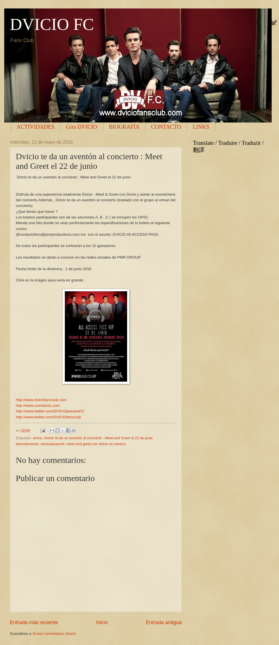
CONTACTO (166, 127)
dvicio (37, 438)
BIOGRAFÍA (124, 127)
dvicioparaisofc (53, 444)
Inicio (102, 622)
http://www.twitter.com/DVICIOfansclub (48, 417)
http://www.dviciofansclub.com (41, 400)
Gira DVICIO (81, 127)
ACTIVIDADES (35, 127)
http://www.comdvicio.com (37, 405)
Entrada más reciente (34, 622)
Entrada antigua (164, 622)
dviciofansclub (27, 444)
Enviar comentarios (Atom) (54, 633)
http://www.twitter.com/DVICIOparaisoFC (50, 411)
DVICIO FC (52, 24)
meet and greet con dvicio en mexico (96, 444)
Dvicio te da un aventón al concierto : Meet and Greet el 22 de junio (98, 438)
